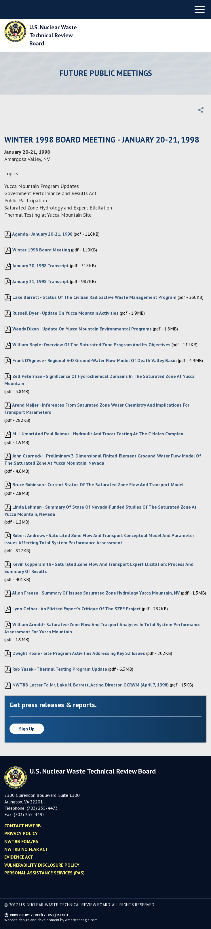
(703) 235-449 (28, 814)
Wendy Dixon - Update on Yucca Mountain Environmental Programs (78, 329)
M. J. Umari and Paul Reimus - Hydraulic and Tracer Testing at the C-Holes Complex (93, 434)
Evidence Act (18, 857)
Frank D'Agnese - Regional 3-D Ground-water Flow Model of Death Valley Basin (90, 360)
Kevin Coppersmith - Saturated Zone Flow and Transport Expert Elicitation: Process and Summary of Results (98, 567)
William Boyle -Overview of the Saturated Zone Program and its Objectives (87, 345)
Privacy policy (21, 833)
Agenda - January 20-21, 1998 (38, 234)
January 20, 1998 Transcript (36, 266)
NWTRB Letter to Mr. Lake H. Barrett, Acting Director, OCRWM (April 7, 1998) (86, 685)
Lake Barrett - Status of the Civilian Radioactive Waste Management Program (90, 297)
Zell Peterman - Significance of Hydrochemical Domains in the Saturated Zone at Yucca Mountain (99, 379)
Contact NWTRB (22, 825)
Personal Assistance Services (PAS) (44, 873)
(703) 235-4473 (42, 808)
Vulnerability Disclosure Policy (41, 865)
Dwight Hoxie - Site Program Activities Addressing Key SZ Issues (74, 653)
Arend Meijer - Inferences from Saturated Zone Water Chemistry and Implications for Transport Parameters (96, 408)
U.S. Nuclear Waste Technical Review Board (53, 35)
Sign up (27, 729)
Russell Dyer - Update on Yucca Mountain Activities (61, 313)
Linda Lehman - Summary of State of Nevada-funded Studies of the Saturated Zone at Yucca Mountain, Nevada (100, 510)
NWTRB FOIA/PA (21, 841)
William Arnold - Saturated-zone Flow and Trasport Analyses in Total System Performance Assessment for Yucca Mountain (102, 628)
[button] (201, 110)
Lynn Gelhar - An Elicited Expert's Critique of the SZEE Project (72, 609)
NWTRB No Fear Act (26, 849)
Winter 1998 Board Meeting (37, 250)
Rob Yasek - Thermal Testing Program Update (55, 669)
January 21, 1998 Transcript (36, 281)
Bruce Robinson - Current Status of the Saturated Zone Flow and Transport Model (94, 485)
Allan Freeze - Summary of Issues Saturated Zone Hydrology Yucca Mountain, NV (92, 593)
